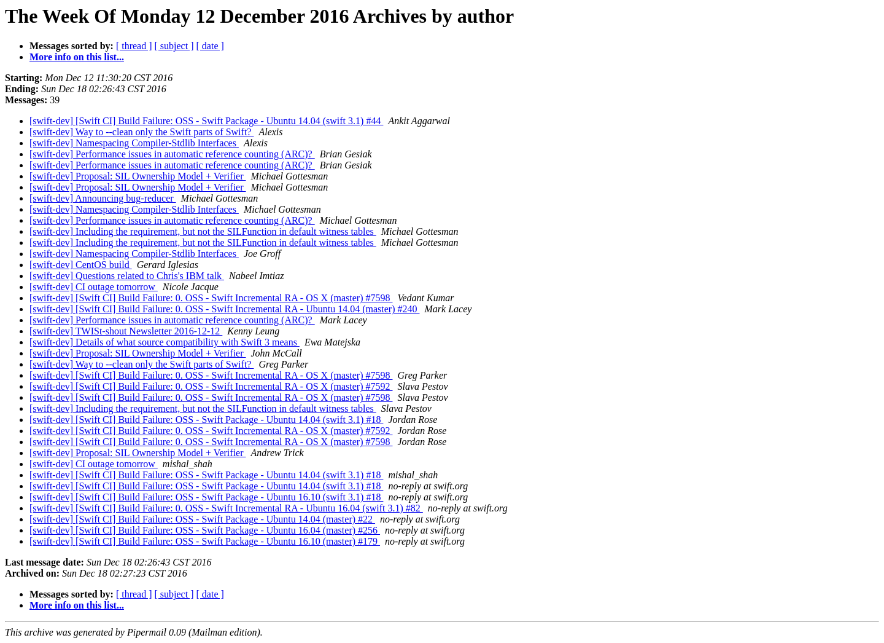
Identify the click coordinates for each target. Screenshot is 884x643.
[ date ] (210, 46)
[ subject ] (174, 46)
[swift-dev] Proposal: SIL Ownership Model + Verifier (137, 176)
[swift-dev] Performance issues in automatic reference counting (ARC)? (172, 154)
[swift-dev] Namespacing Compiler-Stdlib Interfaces (134, 143)
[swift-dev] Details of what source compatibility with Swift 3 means (164, 342)
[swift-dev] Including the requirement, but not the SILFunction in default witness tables (202, 231)
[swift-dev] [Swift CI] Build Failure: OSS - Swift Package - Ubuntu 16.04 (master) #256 (204, 530)
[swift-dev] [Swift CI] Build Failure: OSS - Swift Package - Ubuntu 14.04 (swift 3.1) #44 (206, 121)
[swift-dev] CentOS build (80, 264)
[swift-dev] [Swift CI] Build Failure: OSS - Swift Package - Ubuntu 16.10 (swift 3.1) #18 (206, 497)
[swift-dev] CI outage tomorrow (93, 287)
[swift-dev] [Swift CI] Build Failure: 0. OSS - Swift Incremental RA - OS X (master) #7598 (210, 298)
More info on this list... (76, 57)
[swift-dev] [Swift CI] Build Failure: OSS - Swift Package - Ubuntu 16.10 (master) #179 (204, 541)
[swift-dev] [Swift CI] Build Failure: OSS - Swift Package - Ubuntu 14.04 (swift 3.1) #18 (206, 419)
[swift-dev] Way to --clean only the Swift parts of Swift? (141, 132)
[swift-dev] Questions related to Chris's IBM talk (126, 275)
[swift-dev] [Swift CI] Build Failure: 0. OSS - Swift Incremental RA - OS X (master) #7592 (210, 386)
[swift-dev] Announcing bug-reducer (102, 198)
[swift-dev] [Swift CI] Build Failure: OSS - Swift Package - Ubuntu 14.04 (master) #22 (202, 519)
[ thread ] (134, 46)
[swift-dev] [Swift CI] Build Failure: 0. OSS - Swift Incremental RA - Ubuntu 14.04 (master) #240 (224, 309)
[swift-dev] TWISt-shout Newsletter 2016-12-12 (125, 331)
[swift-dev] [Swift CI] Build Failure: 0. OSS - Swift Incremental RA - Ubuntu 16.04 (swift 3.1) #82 (226, 508)
